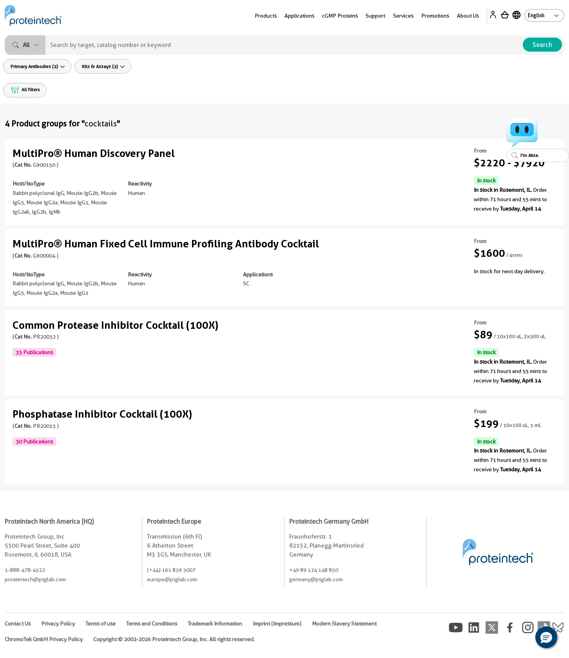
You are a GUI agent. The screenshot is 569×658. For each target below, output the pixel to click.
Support (375, 16)
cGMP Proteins (340, 16)
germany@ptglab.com (316, 579)
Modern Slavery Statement (344, 623)
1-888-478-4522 (25, 570)
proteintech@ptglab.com (35, 579)
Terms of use (100, 623)
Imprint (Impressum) (277, 623)
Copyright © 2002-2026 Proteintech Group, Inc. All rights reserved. (174, 639)
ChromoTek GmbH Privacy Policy (44, 639)
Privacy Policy (58, 623)
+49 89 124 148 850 (313, 570)
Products (266, 16)
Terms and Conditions (151, 623)
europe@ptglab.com (172, 579)
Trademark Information (215, 623)
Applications (299, 16)
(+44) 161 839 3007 (171, 570)
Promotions (435, 16)
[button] (546, 637)
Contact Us (18, 623)
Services (403, 16)
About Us (468, 16)
